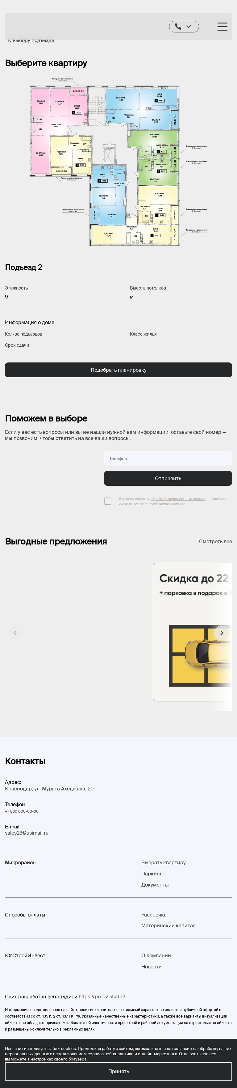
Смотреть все (215, 541)
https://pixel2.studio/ (102, 996)
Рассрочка (154, 914)
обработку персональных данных (178, 499)
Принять (118, 1071)
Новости (151, 966)
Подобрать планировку (119, 370)
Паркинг (151, 873)
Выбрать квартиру (163, 862)
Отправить (168, 478)
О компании (156, 955)
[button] (221, 632)
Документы (155, 884)
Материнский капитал (168, 925)
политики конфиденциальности (159, 503)
